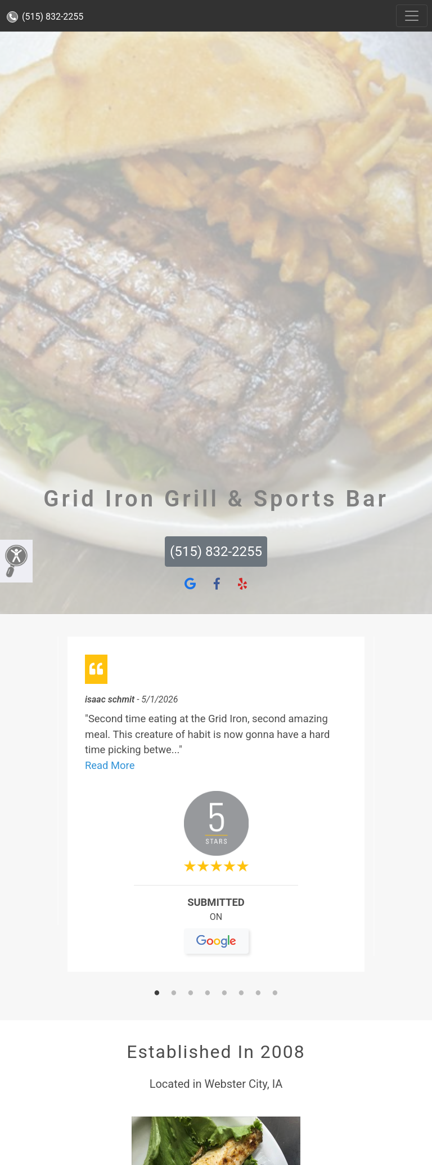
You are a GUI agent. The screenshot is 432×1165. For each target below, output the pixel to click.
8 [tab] (275, 993)
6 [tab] (241, 993)
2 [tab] (173, 993)
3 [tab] (190, 993)
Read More (109, 765)
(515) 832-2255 (45, 16)
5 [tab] (224, 993)
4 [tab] (207, 993)
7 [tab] (258, 993)
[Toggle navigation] (412, 16)
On (216, 921)
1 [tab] (157, 993)
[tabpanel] (216, 809)
